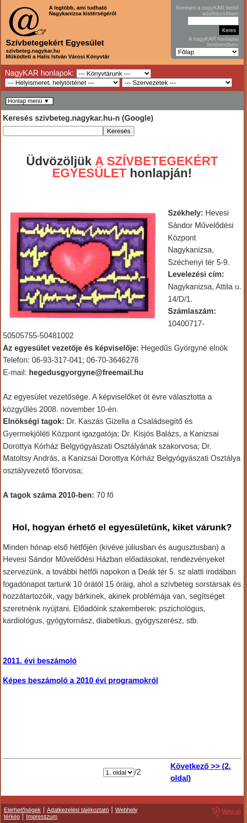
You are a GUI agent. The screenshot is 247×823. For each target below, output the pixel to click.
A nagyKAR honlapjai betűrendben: (213, 41)
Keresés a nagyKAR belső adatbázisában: (207, 10)
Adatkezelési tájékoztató (78, 810)
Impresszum (41, 816)
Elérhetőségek (22, 810)
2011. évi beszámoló (40, 661)
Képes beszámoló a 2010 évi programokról (80, 680)
